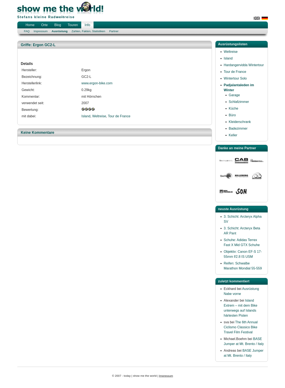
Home (30, 25)
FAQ (27, 31)
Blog (57, 25)
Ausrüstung (59, 31)
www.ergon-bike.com (97, 83)
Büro (232, 115)
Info (87, 25)
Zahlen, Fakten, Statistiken (88, 31)
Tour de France (119, 116)
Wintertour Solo (235, 78)
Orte (44, 25)
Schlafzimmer (239, 102)
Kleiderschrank (240, 122)
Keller (233, 135)
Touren (73, 25)
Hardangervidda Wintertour (244, 65)
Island (85, 116)
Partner (114, 31)
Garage (234, 95)
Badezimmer (238, 128)
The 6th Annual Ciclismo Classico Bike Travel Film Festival (241, 327)
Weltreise (99, 116)
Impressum (41, 31)
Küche (233, 108)
